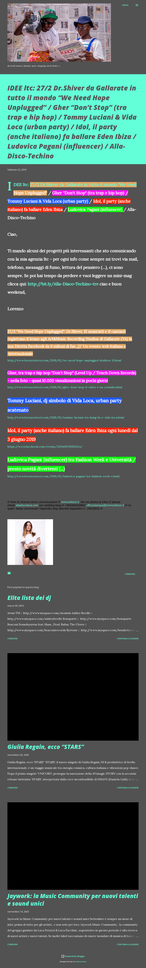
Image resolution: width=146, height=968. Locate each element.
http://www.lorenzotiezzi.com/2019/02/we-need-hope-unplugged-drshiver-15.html (64, 360)
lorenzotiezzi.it (70, 502)
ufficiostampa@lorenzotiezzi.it (105, 505)
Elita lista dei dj (29, 598)
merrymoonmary (80, 962)
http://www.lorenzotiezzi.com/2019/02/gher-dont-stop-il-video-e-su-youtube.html (64, 387)
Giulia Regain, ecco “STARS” (45, 747)
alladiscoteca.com (27, 505)
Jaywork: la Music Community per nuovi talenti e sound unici (72, 899)
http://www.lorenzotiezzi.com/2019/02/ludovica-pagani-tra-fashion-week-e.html (63, 476)
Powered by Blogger (73, 956)
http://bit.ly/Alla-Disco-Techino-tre (63, 284)
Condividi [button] (130, 574)
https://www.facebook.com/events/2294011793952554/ (45, 446)
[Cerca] (125, 5)
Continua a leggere (128, 638)
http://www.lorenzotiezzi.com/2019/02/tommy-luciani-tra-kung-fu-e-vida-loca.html (65, 417)
